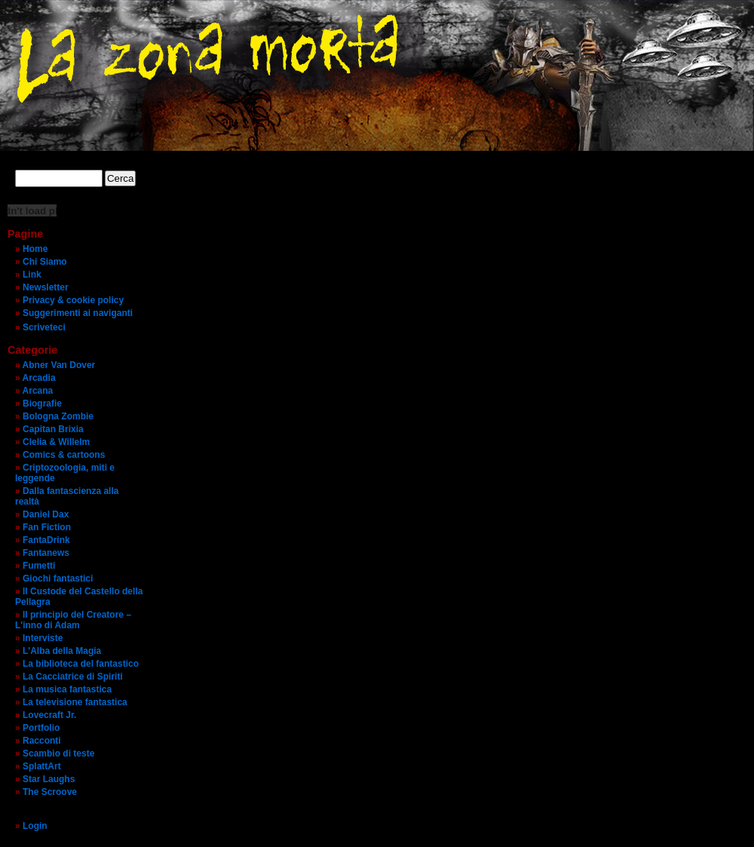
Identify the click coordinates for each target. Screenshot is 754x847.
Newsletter (46, 287)
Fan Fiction (47, 527)
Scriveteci (44, 327)
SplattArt (42, 766)
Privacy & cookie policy (73, 300)
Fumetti (39, 565)
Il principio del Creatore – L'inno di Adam (73, 620)
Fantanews (46, 553)
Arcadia (39, 378)
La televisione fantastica (75, 702)
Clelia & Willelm (56, 442)
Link (32, 274)
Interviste (43, 638)
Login (35, 826)
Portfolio (41, 728)
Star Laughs (49, 779)
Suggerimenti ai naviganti (78, 313)
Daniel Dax (46, 514)
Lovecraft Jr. (49, 715)
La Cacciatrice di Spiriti (73, 676)
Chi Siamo (45, 261)
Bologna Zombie (58, 416)
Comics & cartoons (64, 455)
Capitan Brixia (53, 429)
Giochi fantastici (58, 578)
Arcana (38, 390)
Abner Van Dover (59, 365)
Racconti (42, 740)
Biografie (42, 403)
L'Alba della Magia (62, 651)
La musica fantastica (67, 689)
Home (35, 249)
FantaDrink (46, 540)
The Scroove (50, 792)
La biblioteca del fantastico (81, 663)
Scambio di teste (58, 753)
